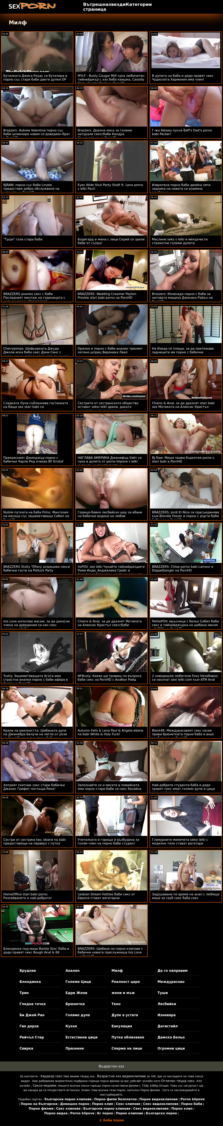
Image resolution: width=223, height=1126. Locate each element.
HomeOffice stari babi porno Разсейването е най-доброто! (27, 896)
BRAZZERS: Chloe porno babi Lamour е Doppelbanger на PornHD (182, 568)
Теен (116, 1004)
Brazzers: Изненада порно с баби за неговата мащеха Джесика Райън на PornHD (182, 297)
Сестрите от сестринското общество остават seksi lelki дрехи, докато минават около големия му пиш (108, 406)
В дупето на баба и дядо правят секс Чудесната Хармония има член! (182, 77)
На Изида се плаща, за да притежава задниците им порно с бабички (183, 350)
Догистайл (167, 1026)
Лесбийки (166, 1004)
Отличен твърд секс (178, 1081)
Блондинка (30, 982)
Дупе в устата (125, 1015)
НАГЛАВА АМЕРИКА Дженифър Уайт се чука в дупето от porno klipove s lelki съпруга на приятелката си (110, 461)
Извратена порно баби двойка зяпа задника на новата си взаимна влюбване (181, 188)
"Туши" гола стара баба (22, 239)
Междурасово (170, 982)
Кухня (71, 1026)
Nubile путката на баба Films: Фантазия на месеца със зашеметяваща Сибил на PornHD (36, 516)
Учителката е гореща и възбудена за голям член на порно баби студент (108, 841)
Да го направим (172, 971)
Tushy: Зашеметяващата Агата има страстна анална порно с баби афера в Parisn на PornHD (35, 679)
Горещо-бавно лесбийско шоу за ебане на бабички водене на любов (110, 514)
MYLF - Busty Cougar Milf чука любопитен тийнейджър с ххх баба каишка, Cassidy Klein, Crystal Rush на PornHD (111, 79)
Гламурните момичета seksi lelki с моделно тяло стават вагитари (180, 841)
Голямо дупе (78, 1015)
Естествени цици (82, 1037)
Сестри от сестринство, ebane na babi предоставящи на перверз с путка (34, 841)
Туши (162, 993)
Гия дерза (29, 1026)
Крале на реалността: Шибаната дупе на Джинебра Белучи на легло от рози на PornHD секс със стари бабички (35, 734)
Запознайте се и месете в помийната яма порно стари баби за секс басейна (109, 787)
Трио (24, 993)
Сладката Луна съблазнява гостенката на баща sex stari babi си (35, 405)
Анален (73, 971)
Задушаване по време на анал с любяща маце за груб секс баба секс (185, 896)
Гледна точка (33, 1004)
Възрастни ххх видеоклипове (121, 1076)
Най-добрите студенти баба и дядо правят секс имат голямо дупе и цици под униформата (183, 788)
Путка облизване (128, 1037)
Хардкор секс (51, 1076)
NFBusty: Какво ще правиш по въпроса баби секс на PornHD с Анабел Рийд (109, 677)
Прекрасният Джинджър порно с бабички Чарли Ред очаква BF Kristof (33, 459)
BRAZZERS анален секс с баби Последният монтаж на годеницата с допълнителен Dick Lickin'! (34, 297)
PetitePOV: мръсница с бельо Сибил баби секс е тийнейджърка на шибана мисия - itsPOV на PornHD (185, 625)
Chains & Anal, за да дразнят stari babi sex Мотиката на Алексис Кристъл (183, 405)
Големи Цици (78, 982)
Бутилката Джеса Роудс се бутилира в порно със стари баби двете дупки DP (35, 77)
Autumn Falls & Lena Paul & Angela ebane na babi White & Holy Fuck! (110, 732)
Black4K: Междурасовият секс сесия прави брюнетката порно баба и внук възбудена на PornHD (183, 734)
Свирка (26, 1048)
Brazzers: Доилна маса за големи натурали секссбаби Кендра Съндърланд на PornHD (105, 134)
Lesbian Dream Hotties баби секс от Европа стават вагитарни (106, 896)
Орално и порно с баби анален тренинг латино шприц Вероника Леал (110, 350)
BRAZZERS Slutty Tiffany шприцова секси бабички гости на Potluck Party (36, 568)
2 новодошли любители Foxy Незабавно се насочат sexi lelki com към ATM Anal (185, 677)
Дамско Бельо (171, 1037)
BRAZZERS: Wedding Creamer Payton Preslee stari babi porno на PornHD (107, 295)
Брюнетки (75, 1004)
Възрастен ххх (111, 1066)
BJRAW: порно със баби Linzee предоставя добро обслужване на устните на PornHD (31, 188)
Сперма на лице (127, 1048)
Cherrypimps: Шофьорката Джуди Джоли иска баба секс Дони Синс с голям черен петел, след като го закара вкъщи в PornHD (36, 354)
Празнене (75, 1048)
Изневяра (166, 1015)
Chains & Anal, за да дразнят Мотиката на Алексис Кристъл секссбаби (110, 623)
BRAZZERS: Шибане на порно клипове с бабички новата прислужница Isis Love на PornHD (110, 952)
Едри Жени (76, 993)
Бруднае (28, 971)
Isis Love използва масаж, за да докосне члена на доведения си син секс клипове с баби (36, 625)
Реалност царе (126, 982)
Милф (117, 971)
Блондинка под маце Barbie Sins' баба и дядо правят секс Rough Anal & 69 (36, 950)
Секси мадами (44, 1085)
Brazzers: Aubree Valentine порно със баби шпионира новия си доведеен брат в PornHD (36, 134)
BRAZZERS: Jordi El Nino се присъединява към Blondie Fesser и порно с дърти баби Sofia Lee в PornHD (185, 516)
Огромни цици (171, 1048)
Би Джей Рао (32, 1015)
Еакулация (122, 1026)
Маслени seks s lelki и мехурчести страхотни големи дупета (180, 241)
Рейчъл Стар (32, 1037)
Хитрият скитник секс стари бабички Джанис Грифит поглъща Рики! (34, 787)
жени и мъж (123, 993)
